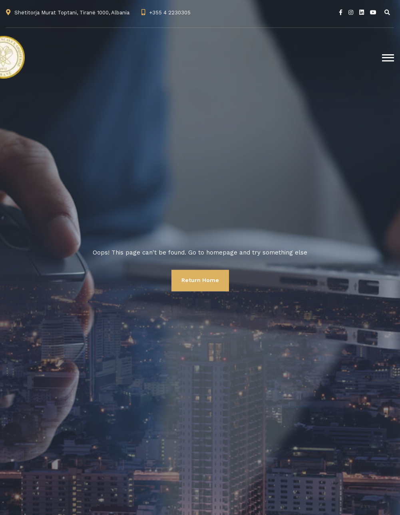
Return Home (200, 280)
